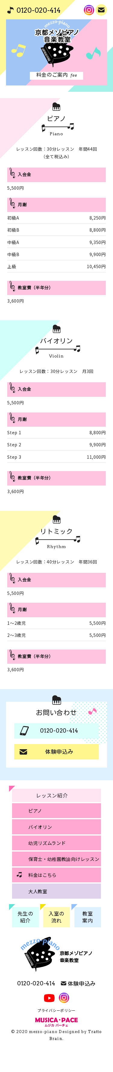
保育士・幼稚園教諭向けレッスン (63, 858)
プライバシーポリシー (56, 1010)
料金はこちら (42, 874)
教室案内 (87, 917)
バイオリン (40, 826)
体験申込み (101, 9)
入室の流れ (56, 917)
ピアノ (35, 810)
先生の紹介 (25, 917)
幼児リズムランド (47, 842)
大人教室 (37, 891)
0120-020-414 (39, 10)
